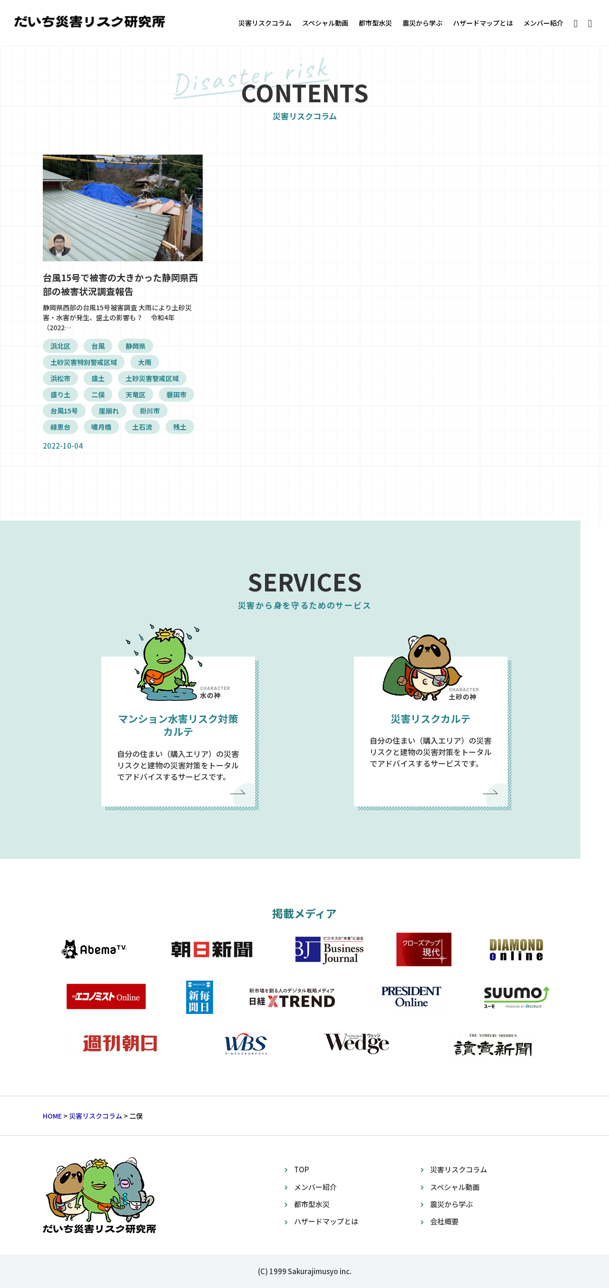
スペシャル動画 (325, 23)
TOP (301, 1169)
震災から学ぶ (422, 23)
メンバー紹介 (543, 23)
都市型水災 (375, 23)
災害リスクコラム (265, 23)
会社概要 (444, 1221)
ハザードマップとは (483, 23)
